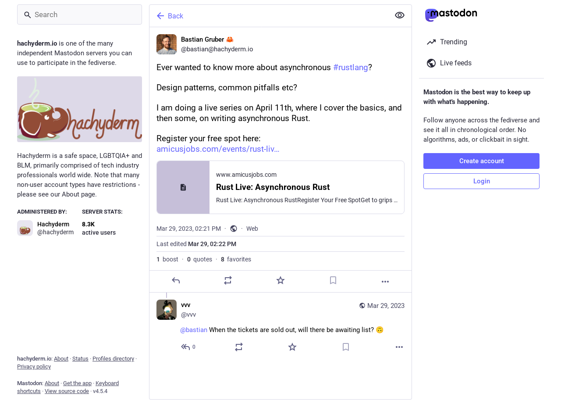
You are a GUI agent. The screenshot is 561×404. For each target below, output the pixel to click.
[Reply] (175, 280)
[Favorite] (280, 280)
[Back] (268, 16)
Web (252, 228)
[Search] (79, 14)
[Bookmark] (333, 280)
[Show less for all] (400, 15)
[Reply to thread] (188, 347)
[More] (385, 281)
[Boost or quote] (228, 280)
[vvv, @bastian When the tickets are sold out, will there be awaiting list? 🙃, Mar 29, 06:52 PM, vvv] (280, 327)
